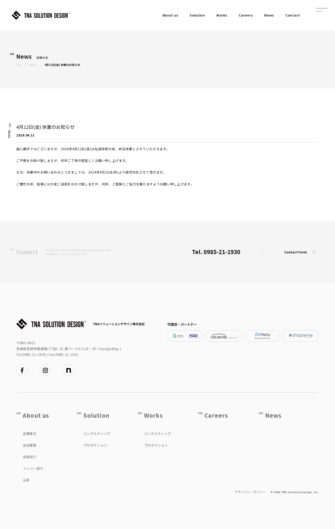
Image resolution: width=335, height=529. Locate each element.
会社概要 (30, 445)
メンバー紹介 (33, 468)
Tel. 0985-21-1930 (216, 252)
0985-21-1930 (34, 354)
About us (170, 15)
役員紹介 (30, 456)
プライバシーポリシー (250, 492)
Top (19, 65)
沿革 (26, 480)
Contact (292, 15)
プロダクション (95, 445)
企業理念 (30, 433)
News (269, 15)
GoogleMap (109, 348)
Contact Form (301, 252)
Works (222, 15)
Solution (197, 15)
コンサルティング (97, 433)
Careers (246, 15)
